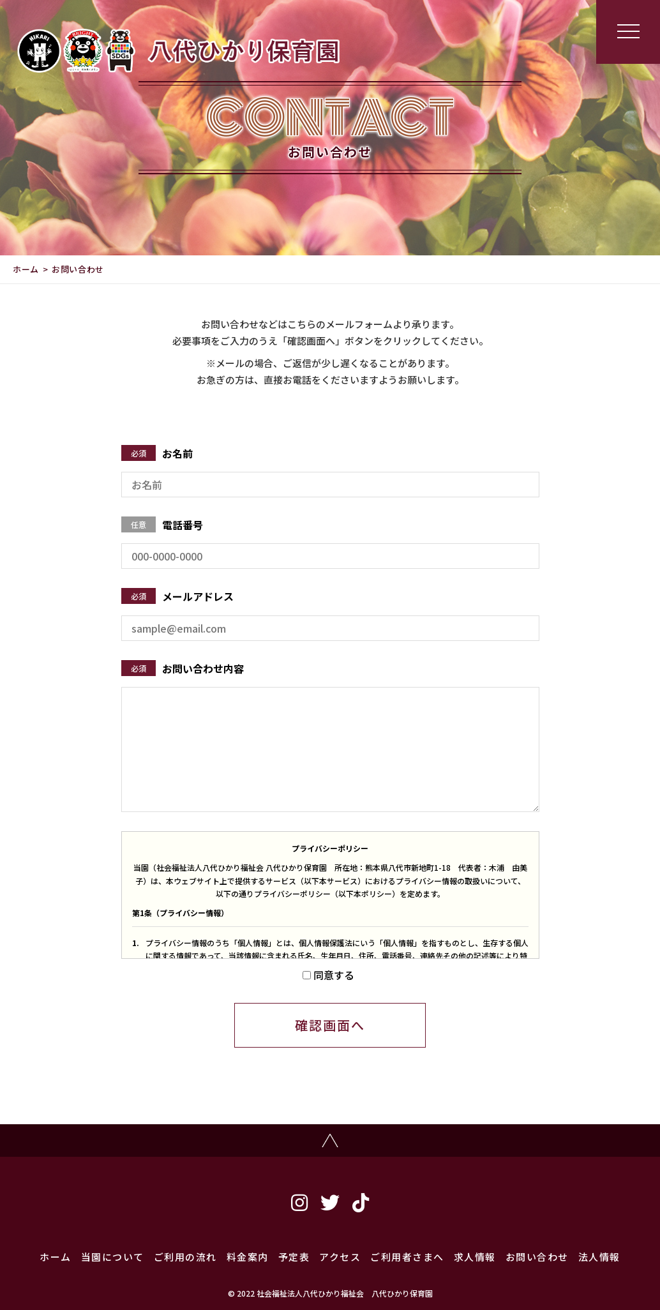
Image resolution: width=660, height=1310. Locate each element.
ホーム (26, 269)
